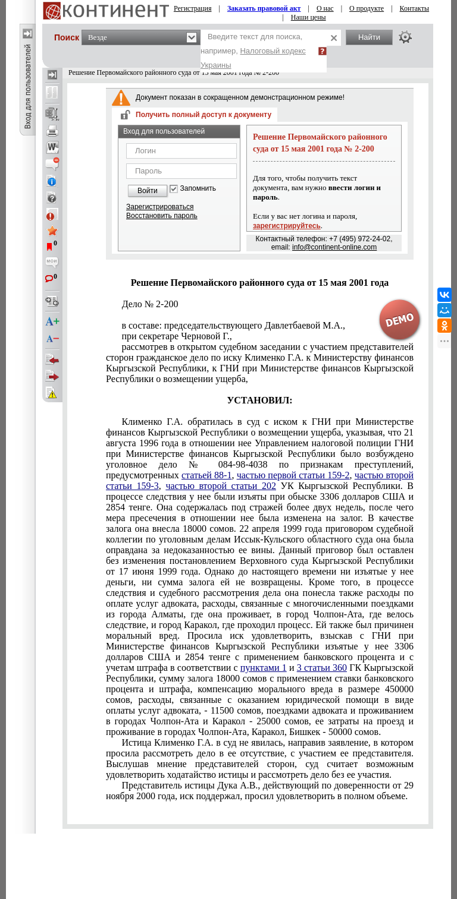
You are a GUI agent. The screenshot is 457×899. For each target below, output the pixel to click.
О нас (325, 8)
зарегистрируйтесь (287, 226)
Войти (147, 191)
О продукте (366, 8)
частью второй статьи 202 (220, 486)
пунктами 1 (263, 668)
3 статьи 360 (322, 668)
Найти (369, 37)
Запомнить (198, 189)
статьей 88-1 (206, 475)
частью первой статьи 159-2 (293, 475)
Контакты (415, 8)
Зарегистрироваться (159, 207)
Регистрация (193, 8)
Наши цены (308, 17)
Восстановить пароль (162, 216)
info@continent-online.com (334, 247)
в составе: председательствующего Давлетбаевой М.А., (233, 325)
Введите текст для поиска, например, (253, 51)
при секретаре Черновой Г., (176, 336)
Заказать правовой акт (264, 8)
